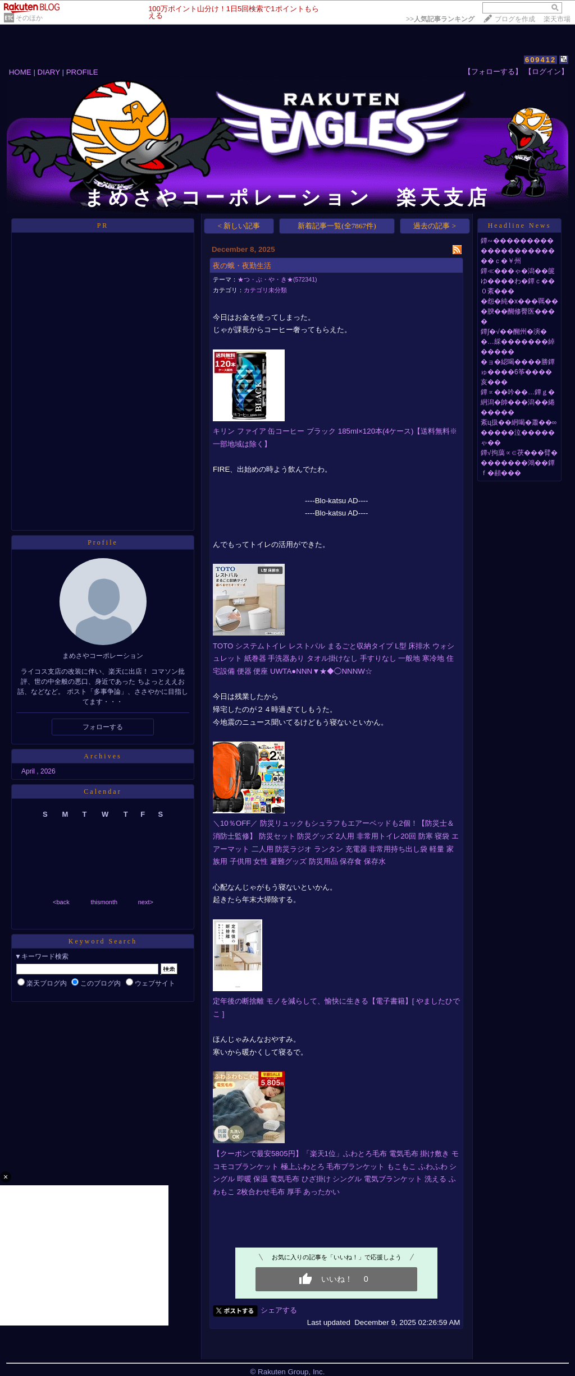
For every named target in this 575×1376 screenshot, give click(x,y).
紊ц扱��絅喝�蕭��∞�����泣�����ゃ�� (518, 432)
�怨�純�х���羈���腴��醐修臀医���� (519, 311)
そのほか (29, 18)
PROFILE (82, 72)
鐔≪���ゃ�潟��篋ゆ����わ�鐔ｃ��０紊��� (518, 281)
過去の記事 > (434, 226)
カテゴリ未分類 (265, 290)
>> (440, 19)
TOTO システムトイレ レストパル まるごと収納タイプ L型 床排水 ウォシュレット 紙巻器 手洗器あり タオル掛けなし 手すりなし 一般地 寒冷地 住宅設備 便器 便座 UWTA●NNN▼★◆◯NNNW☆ (333, 658)
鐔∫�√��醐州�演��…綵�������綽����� (518, 342)
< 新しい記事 (239, 226)
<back (61, 902)
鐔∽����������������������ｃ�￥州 (518, 251)
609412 (540, 60)
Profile (103, 542)
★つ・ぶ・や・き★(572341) (277, 279)
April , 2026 (38, 771)
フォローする (103, 727)
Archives (102, 756)
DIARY (49, 72)
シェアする (279, 1310)
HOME (20, 72)
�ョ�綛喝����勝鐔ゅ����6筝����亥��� (518, 372)
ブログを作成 (515, 19)
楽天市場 (557, 19)
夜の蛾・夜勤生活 (242, 265)
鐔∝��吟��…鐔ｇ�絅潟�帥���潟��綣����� (518, 402)
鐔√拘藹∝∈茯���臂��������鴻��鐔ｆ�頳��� (519, 463)
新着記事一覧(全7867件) (337, 226)
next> (145, 902)
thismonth (103, 902)
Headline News (519, 225)
